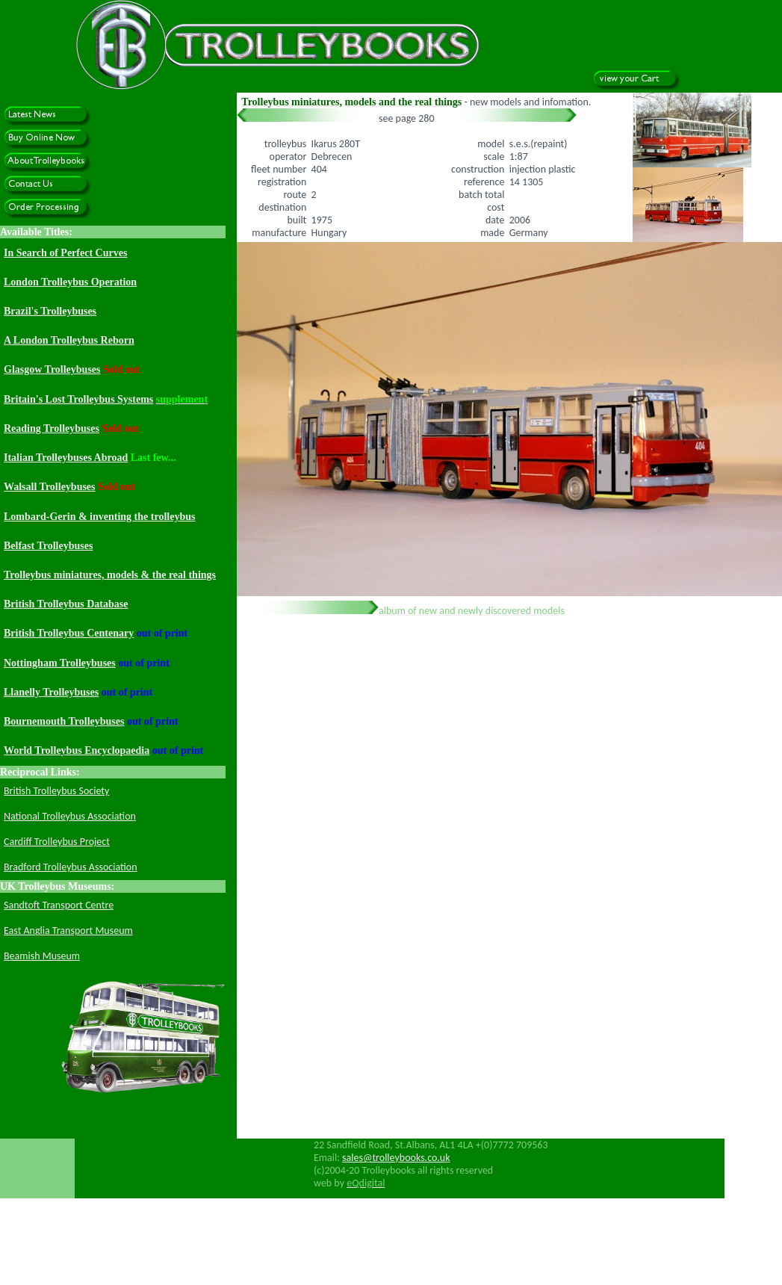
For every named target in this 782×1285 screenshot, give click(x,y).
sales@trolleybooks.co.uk (396, 1157)
